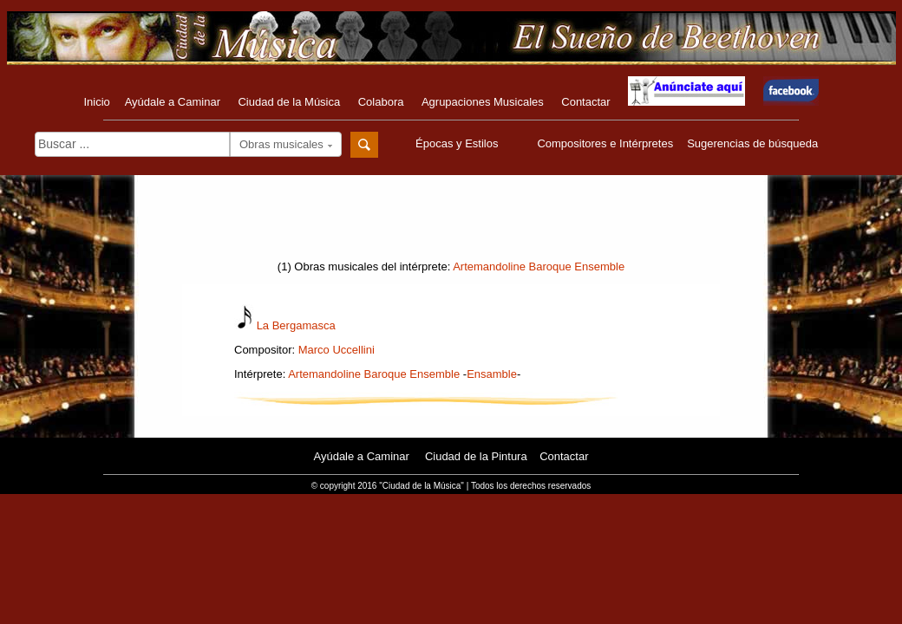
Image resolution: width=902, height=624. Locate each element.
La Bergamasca (296, 325)
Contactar (585, 101)
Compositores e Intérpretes (605, 143)
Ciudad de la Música (289, 101)
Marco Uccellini (336, 349)
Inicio (96, 101)
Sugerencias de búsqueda (752, 143)
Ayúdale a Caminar (172, 101)
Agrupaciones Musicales (483, 101)
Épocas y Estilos (459, 143)
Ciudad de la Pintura (476, 456)
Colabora (381, 101)
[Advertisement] (451, 223)
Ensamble (492, 373)
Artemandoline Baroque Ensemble (538, 266)
